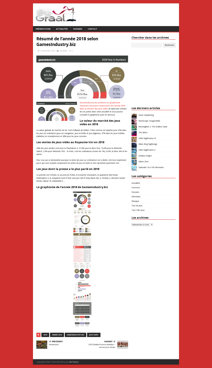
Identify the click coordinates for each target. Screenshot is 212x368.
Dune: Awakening (146, 115)
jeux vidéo (93, 335)
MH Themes (73, 362)
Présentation (43, 29)
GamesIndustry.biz (75, 335)
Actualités (62, 29)
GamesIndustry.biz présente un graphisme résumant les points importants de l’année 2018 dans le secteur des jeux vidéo (102, 105)
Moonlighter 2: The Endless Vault (153, 126)
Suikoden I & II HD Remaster (151, 167)
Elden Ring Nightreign (148, 144)
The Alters (143, 132)
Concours (136, 187)
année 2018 (57, 335)
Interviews (136, 196)
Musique (135, 201)
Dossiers (77, 29)
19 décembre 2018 (47, 50)
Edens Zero (144, 161)
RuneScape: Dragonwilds (149, 121)
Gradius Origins (145, 155)
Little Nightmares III (147, 138)
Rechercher (169, 45)
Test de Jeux (137, 205)
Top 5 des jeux (138, 210)
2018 (45, 335)
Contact (92, 29)
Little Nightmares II (147, 150)
